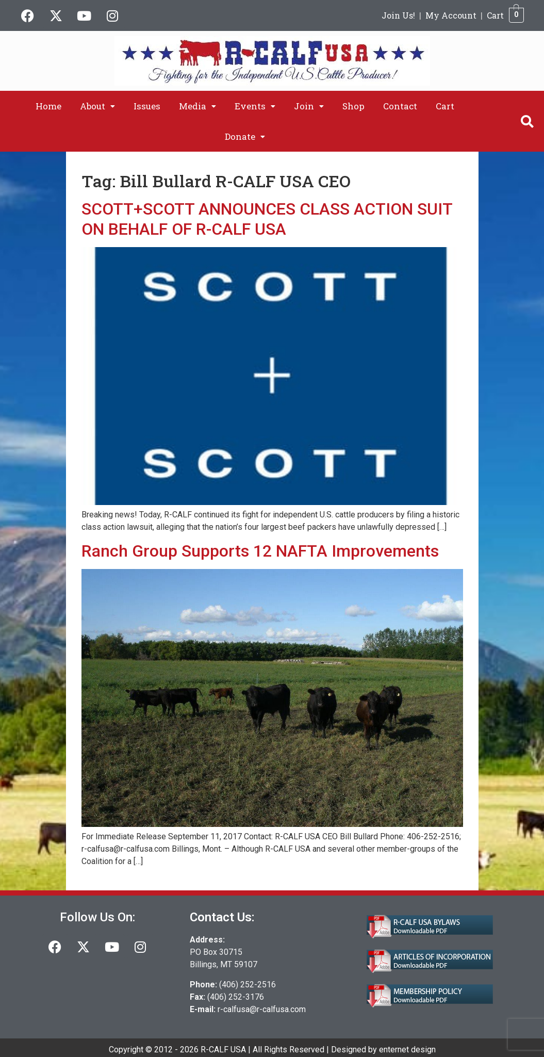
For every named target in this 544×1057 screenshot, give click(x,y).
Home (48, 106)
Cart (495, 15)
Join (309, 106)
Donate (245, 136)
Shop (353, 106)
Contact (400, 106)
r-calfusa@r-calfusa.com (262, 1009)
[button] (97, 106)
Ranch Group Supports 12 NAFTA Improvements (260, 551)
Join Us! (398, 15)
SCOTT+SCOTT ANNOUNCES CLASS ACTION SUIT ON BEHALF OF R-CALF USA (266, 218)
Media (197, 106)
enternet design (407, 1049)
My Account (450, 15)
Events (255, 106)
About (97, 106)
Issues (147, 106)
